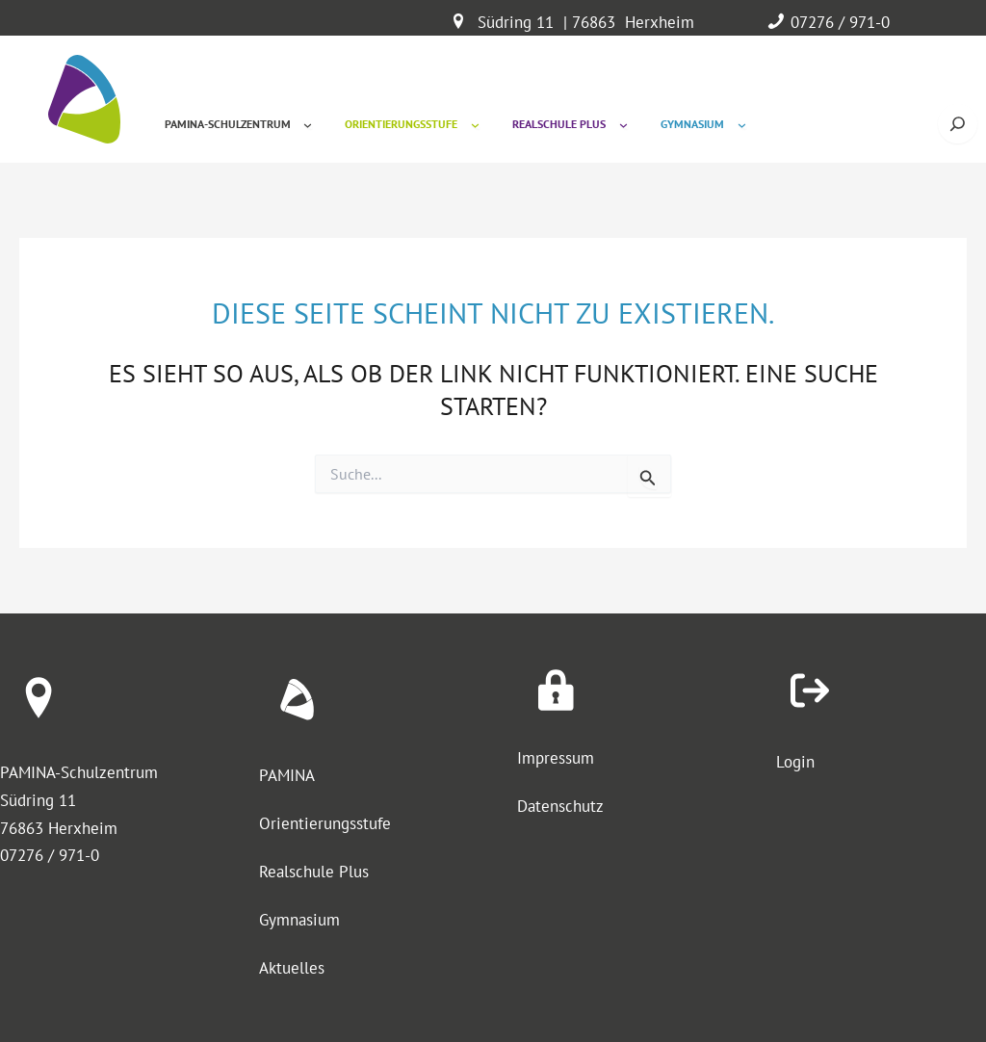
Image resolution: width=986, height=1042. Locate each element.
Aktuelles (291, 967)
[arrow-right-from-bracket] (810, 690)
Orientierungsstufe (325, 823)
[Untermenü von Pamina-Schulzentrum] (307, 124)
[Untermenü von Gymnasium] (742, 124)
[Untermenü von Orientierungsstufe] (475, 124)
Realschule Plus (314, 871)
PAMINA (287, 775)
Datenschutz (560, 806)
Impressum (555, 757)
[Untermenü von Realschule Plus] (623, 124)
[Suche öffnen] (957, 123)
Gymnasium (299, 919)
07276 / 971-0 (840, 22)
